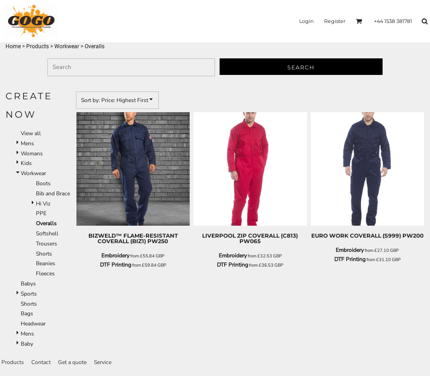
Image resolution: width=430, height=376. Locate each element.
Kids (26, 163)
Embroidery (115, 255)
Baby (27, 344)
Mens (27, 143)
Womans (32, 153)
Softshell (47, 233)
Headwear (33, 323)
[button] (359, 21)
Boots (43, 183)
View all (31, 133)
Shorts (44, 253)
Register (334, 21)
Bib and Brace (53, 193)
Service (102, 362)
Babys (28, 283)
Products (37, 46)
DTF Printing (115, 264)
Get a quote (72, 362)
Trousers (46, 243)
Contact (41, 362)
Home (13, 46)
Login (306, 21)
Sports (29, 293)
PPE (41, 213)
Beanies (45, 263)
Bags (27, 313)
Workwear (66, 46)
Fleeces (45, 273)
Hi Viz (43, 203)
